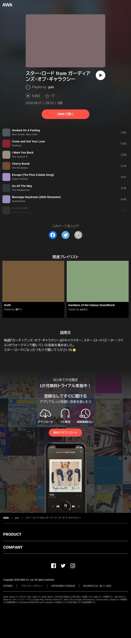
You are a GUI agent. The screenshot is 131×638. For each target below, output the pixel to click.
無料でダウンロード (65, 432)
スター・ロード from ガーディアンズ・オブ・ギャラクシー (53, 517)
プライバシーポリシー (32, 586)
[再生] (100, 75)
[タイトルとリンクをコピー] (78, 235)
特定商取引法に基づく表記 (97, 586)
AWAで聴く (65, 114)
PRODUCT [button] (12, 534)
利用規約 (8, 586)
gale (51, 87)
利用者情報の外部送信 (63, 586)
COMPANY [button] (12, 547)
